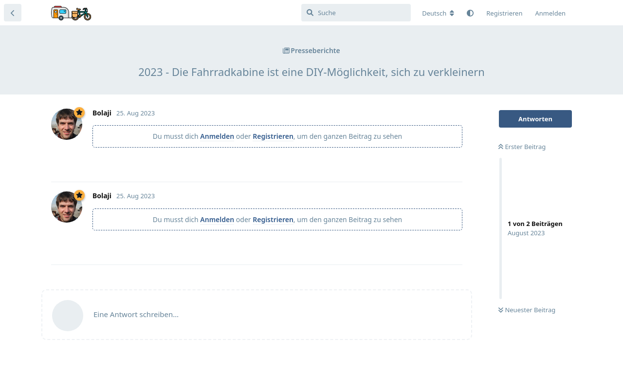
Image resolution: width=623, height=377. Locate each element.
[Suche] (356, 12)
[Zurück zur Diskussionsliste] (12, 12)
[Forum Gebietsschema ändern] (438, 13)
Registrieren (273, 136)
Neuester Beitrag (526, 309)
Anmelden (217, 136)
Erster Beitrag (522, 146)
